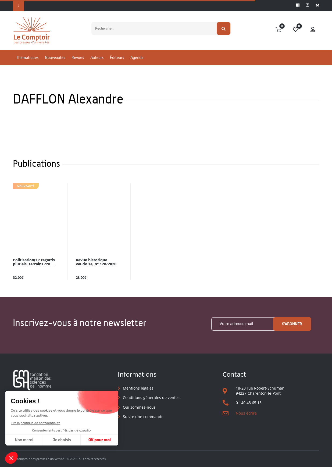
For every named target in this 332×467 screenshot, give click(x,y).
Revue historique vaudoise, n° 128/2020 (96, 262)
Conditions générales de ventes (151, 397)
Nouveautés (55, 57)
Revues (78, 57)
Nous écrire (246, 413)
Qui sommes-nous (139, 407)
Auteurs (96, 57)
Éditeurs (117, 57)
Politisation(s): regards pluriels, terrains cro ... (34, 262)
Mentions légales (138, 388)
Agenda (136, 57)
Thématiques (27, 57)
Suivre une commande (143, 416)
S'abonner (292, 324)
